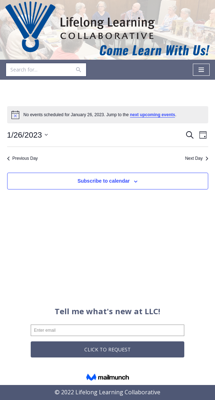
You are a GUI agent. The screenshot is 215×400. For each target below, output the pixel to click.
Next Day (196, 158)
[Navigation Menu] (201, 70)
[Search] (38, 70)
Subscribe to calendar (104, 181)
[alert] (107, 114)
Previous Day (22, 158)
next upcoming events (152, 114)
